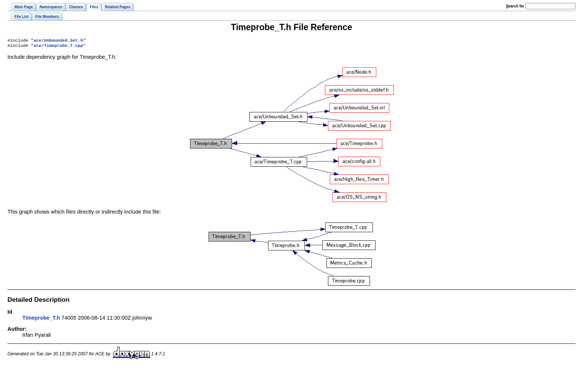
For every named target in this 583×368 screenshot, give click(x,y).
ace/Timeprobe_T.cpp (58, 47)
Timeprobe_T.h (41, 319)
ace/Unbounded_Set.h (58, 41)
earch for (515, 6)
